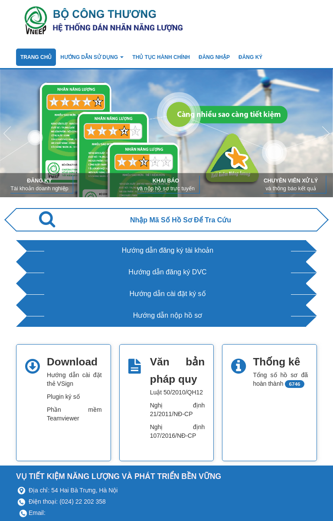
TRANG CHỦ (36, 57)
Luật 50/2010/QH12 (176, 392)
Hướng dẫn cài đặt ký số (167, 293)
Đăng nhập (214, 57)
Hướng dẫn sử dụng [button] (92, 57)
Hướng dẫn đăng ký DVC (167, 272)
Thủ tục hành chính (161, 57)
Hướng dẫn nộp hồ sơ (167, 315)
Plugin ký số (63, 396)
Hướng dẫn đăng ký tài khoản (168, 250)
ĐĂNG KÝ (250, 57)
